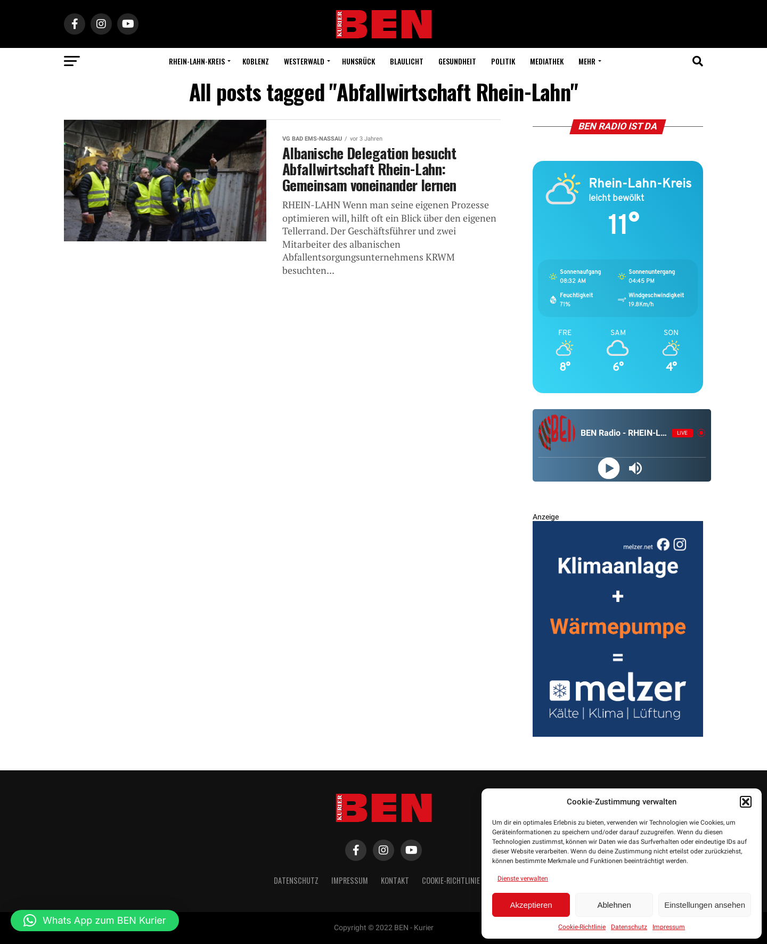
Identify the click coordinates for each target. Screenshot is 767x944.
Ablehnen (614, 904)
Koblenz (255, 61)
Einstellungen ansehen (704, 904)
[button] (745, 801)
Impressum (668, 927)
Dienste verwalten (522, 878)
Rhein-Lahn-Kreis (197, 61)
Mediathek (547, 61)
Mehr (586, 61)
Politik (503, 61)
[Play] (608, 468)
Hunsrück (358, 61)
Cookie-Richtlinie (582, 927)
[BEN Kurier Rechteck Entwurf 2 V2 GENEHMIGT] (618, 734)
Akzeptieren (531, 904)
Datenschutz (629, 927)
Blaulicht (406, 61)
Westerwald (304, 61)
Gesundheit (457, 61)
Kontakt (395, 880)
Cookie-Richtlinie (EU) (458, 880)
